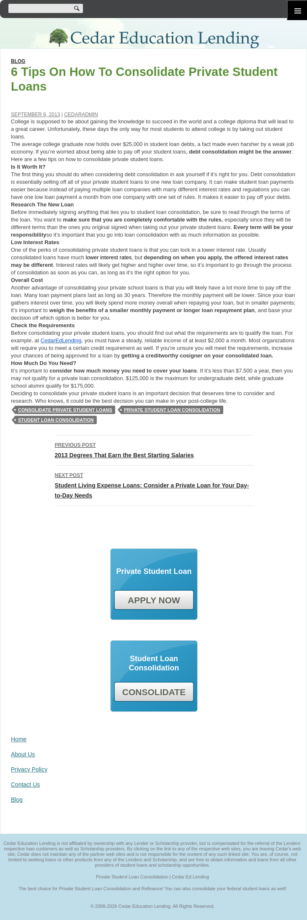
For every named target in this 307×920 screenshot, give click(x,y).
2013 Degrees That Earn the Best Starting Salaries (154, 449)
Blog (18, 61)
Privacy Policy (29, 769)
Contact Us (25, 784)
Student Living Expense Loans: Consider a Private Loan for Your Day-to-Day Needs (154, 484)
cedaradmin (81, 114)
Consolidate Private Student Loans (65, 409)
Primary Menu (297, 10)
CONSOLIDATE (154, 692)
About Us (23, 754)
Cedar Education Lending (153, 38)
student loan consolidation (56, 419)
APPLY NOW (154, 600)
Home (18, 739)
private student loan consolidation (172, 409)
